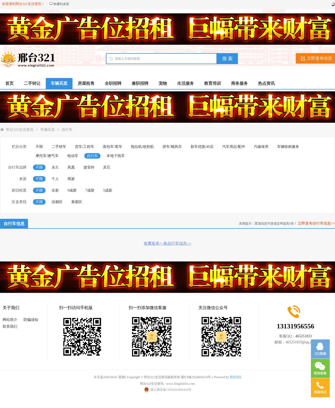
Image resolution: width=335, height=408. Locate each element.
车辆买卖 (47, 130)
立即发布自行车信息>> (316, 223)
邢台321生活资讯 (20, 130)
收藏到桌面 (61, 4)
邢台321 (235, 377)
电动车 (72, 156)
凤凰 (71, 167)
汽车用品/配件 (233, 147)
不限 (39, 147)
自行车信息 (14, 223)
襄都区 (76, 202)
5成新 (107, 190)
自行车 (67, 130)
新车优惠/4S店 (202, 147)
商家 (71, 179)
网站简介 (10, 320)
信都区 (57, 202)
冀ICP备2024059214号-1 (197, 377)
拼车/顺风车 (172, 147)
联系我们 (10, 326)
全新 (55, 190)
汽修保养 (261, 147)
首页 (9, 83)
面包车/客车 (112, 147)
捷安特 (88, 167)
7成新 (89, 190)
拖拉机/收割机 (142, 147)
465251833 (303, 336)
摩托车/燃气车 (47, 156)
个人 (55, 179)
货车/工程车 (84, 147)
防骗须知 (31, 320)
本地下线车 (116, 156)
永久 (55, 167)
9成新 (72, 190)
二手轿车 (59, 147)
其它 (106, 167)
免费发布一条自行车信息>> (167, 243)
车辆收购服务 (288, 147)
